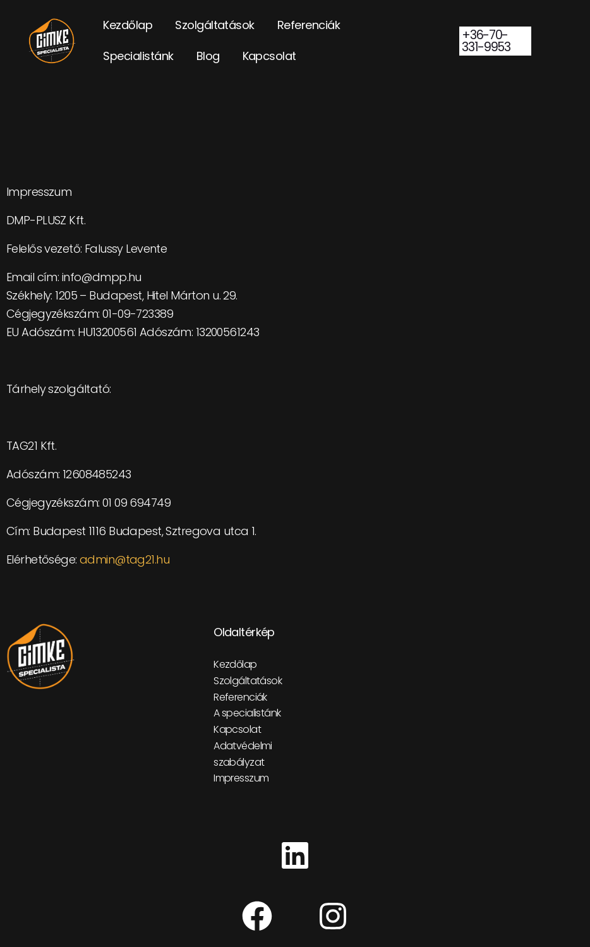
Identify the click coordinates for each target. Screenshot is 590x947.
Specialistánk (138, 56)
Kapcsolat (269, 56)
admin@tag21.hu (124, 559)
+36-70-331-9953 (486, 41)
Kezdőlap (127, 25)
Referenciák (308, 25)
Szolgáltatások (215, 25)
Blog (208, 56)
